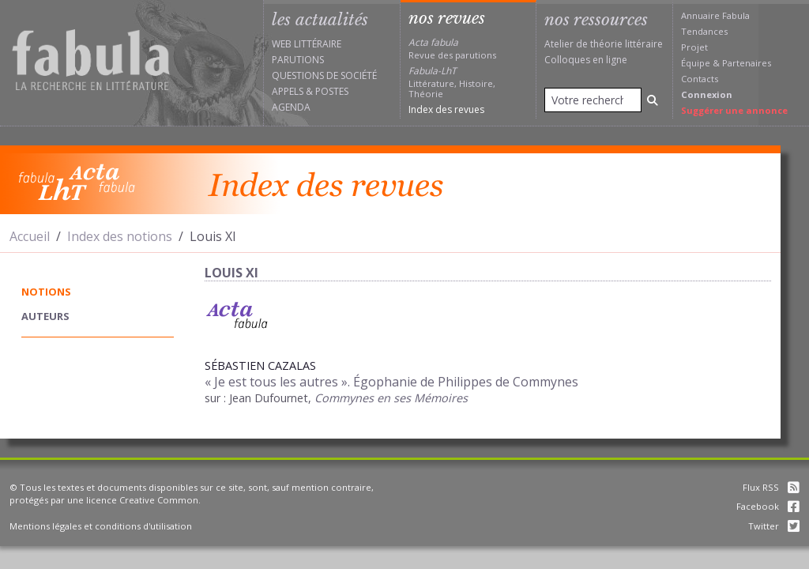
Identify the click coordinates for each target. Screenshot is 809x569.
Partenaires (746, 63)
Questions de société (324, 75)
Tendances (704, 31)
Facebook (768, 506)
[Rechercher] (652, 100)
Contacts (699, 79)
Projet (694, 47)
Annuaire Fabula (715, 15)
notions (46, 291)
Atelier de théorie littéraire (603, 44)
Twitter (774, 526)
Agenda (291, 107)
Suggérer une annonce (734, 110)
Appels (287, 91)
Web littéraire (306, 44)
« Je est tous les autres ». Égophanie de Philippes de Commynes (391, 381)
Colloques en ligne (585, 59)
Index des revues (446, 109)
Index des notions (119, 236)
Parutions (298, 59)
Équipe (695, 63)
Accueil (29, 236)
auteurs (45, 316)
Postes (331, 91)
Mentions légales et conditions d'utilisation (100, 526)
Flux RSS (771, 487)
